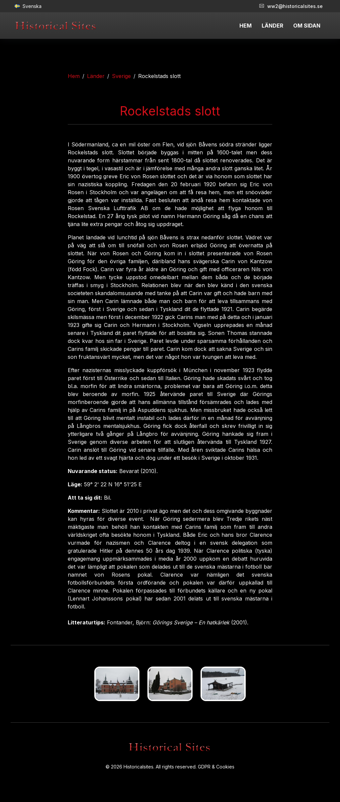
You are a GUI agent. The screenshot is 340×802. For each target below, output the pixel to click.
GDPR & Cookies (216, 766)
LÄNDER (272, 25)
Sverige (121, 76)
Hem (74, 76)
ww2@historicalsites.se (291, 6)
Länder (96, 76)
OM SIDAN (306, 25)
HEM (245, 25)
